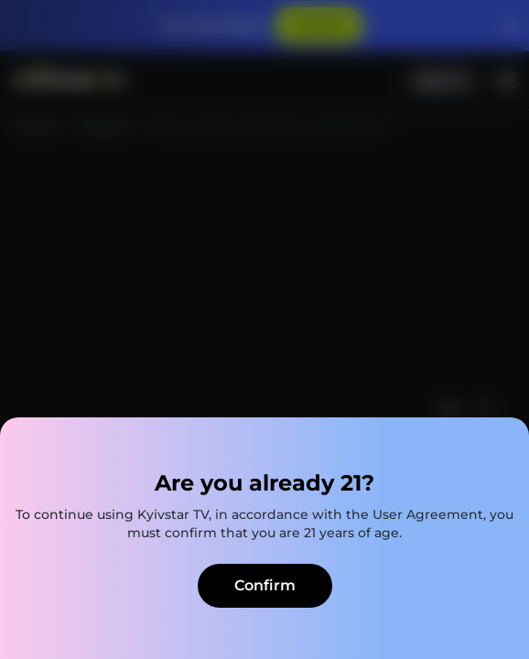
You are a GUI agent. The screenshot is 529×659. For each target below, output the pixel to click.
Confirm (265, 585)
